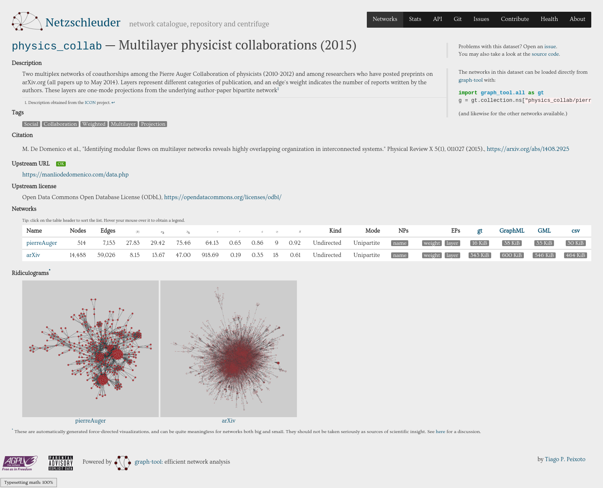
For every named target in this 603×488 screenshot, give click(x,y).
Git (458, 19)
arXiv (33, 254)
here (441, 430)
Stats (415, 19)
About (577, 19)
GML (544, 230)
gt (479, 230)
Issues (481, 19)
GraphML (512, 230)
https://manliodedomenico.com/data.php (75, 174)
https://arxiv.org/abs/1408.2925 (528, 148)
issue (550, 46)
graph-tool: (138, 461)
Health (549, 19)
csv (576, 230)
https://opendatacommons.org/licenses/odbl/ (223, 196)
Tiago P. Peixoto (565, 458)
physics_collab (57, 45)
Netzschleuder (83, 22)
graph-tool (471, 80)
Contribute (515, 19)
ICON (90, 101)
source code (545, 54)
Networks (385, 19)
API (437, 19)
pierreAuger (41, 242)
